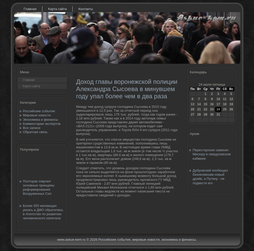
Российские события (39, 111)
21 (199, 109)
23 (211, 109)
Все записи (31, 128)
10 (218, 99)
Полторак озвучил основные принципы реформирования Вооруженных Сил (39, 187)
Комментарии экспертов (42, 124)
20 (192, 109)
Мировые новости (37, 115)
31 (218, 114)
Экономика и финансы (40, 120)
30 (211, 114)
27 (192, 114)
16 (211, 104)
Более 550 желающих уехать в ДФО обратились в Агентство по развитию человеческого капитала (43, 212)
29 (205, 114)
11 (224, 99)
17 (218, 104)
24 (218, 109)
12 (231, 99)
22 (205, 109)
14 (199, 104)
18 (224, 104)
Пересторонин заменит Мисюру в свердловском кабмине (212, 154)
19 (231, 104)
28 (199, 114)
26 (231, 109)
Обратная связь (35, 132)
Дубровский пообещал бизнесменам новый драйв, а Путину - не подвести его (210, 176)
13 (192, 104)
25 (224, 109)
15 (205, 104)
